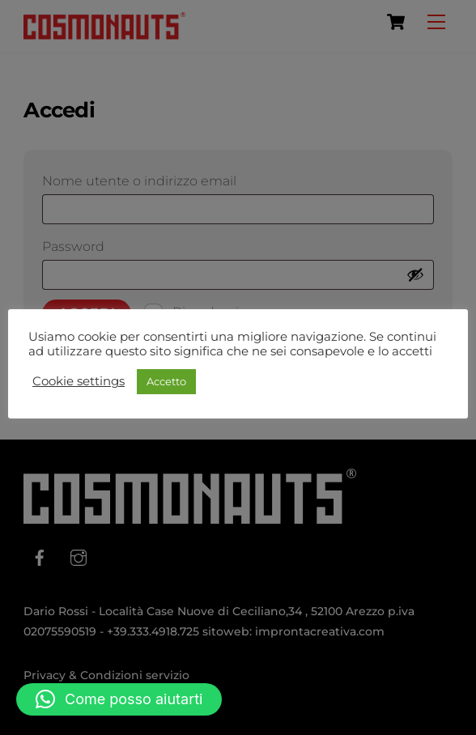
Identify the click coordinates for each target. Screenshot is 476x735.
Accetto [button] (166, 381)
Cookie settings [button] (78, 381)
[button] (119, 699)
